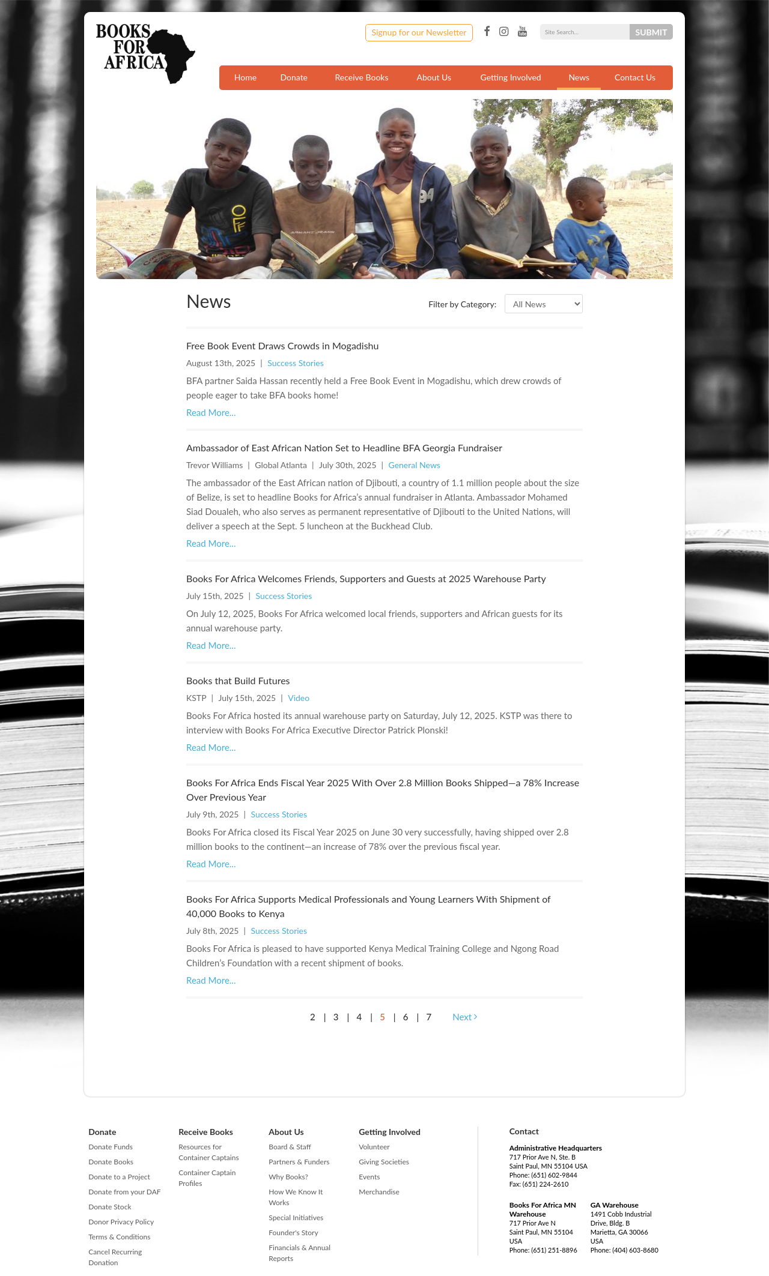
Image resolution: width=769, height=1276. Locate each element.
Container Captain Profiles (207, 1178)
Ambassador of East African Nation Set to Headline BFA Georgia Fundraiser (344, 447)
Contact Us (635, 77)
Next (464, 1016)
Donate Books (110, 1161)
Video (298, 698)
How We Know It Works (296, 1197)
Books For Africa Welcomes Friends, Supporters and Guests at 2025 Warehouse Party (366, 578)
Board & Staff (290, 1146)
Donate (294, 77)
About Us (433, 77)
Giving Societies (384, 1161)
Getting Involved (511, 77)
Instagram (503, 32)
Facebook (486, 32)
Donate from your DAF (124, 1191)
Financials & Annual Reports (299, 1253)
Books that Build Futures (238, 680)
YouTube (522, 32)
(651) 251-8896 (554, 1250)
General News (414, 465)
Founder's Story (293, 1232)
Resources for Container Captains (208, 1152)
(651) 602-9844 (554, 1175)
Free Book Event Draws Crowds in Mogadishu (282, 345)
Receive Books (362, 77)
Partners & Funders (299, 1161)
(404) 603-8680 (635, 1250)
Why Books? (288, 1176)
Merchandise (379, 1191)
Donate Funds (110, 1146)
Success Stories (295, 363)
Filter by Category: (462, 304)
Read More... (211, 412)
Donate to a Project (119, 1176)
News (578, 77)
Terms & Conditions (119, 1236)
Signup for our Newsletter (419, 32)
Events (369, 1176)
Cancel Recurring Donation (115, 1257)
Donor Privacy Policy (121, 1221)
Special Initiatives (296, 1217)
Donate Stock (109, 1206)
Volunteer (374, 1146)
